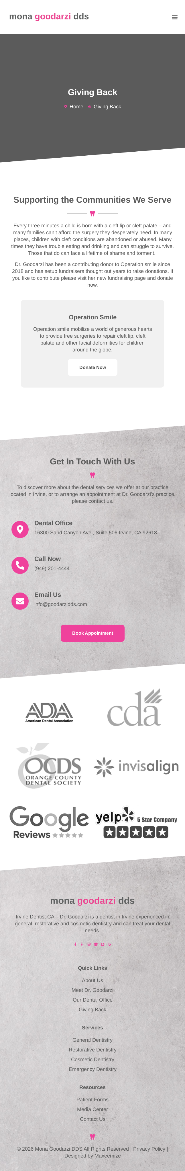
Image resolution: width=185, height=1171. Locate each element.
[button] (174, 17)
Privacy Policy (149, 1149)
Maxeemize (108, 1156)
